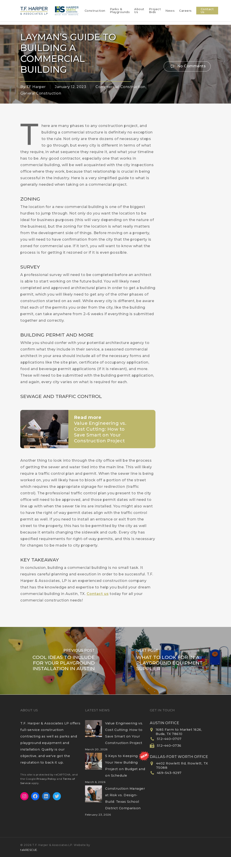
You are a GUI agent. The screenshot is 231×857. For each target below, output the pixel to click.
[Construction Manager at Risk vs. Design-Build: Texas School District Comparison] (93, 796)
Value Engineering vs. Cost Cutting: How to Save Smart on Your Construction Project (124, 733)
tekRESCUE (28, 850)
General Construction (40, 93)
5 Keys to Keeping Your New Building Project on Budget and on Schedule (125, 766)
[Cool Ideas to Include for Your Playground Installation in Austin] (58, 660)
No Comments (187, 66)
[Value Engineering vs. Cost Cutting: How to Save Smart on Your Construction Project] (93, 731)
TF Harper (36, 87)
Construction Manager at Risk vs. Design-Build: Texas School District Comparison (125, 798)
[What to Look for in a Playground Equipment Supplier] (173, 660)
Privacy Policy (46, 778)
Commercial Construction (120, 87)
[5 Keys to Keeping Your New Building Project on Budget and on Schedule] (93, 764)
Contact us (98, 594)
